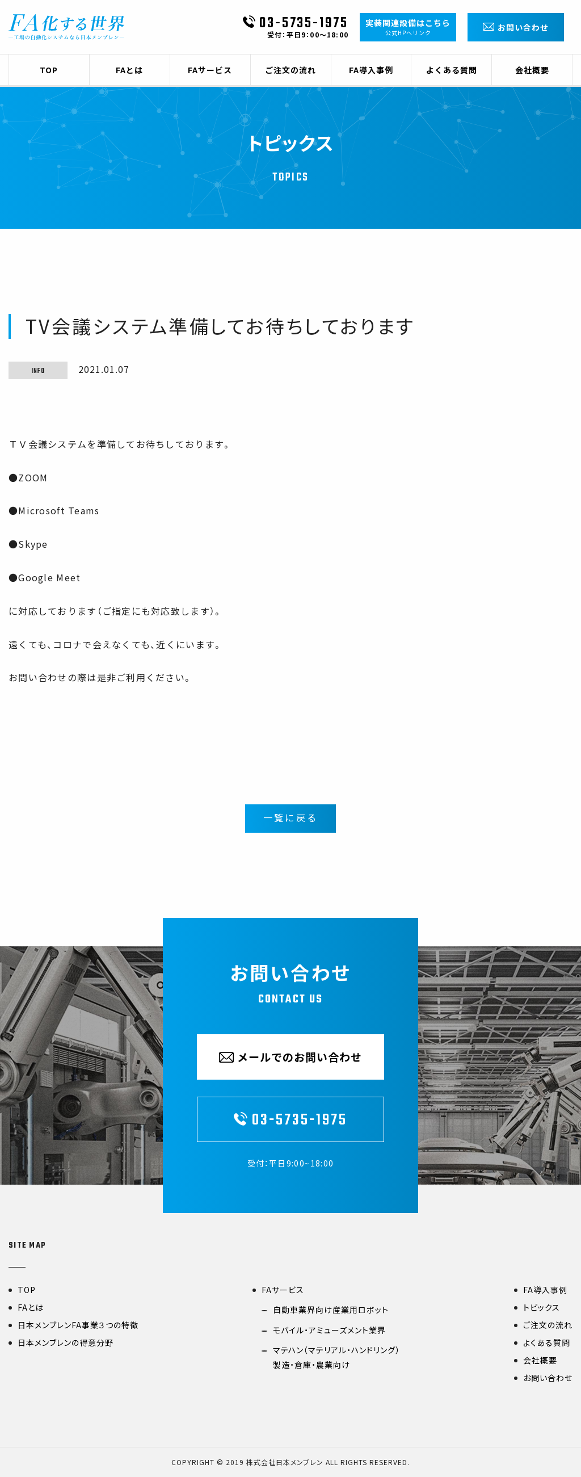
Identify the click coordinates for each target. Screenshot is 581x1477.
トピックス (541, 1307)
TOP (27, 1289)
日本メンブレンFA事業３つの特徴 (78, 1325)
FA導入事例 (545, 1289)
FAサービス (283, 1289)
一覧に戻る (290, 819)
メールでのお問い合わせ (290, 1057)
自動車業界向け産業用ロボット (331, 1309)
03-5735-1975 (295, 25)
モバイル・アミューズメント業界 (329, 1330)
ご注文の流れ (547, 1325)
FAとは (31, 1307)
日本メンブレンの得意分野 (65, 1342)
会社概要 (540, 1360)
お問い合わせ (547, 1377)
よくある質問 (546, 1342)
